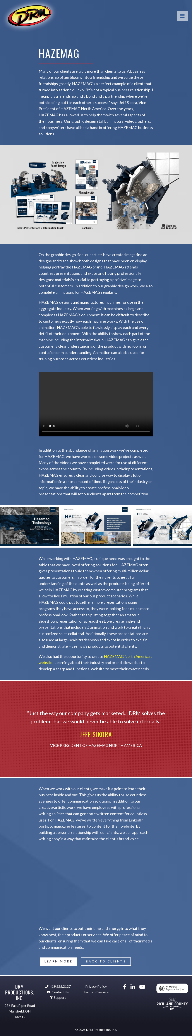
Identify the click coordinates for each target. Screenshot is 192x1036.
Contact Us (58, 992)
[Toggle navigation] (182, 16)
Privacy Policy (96, 986)
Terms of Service (96, 992)
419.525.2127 (58, 986)
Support (58, 997)
